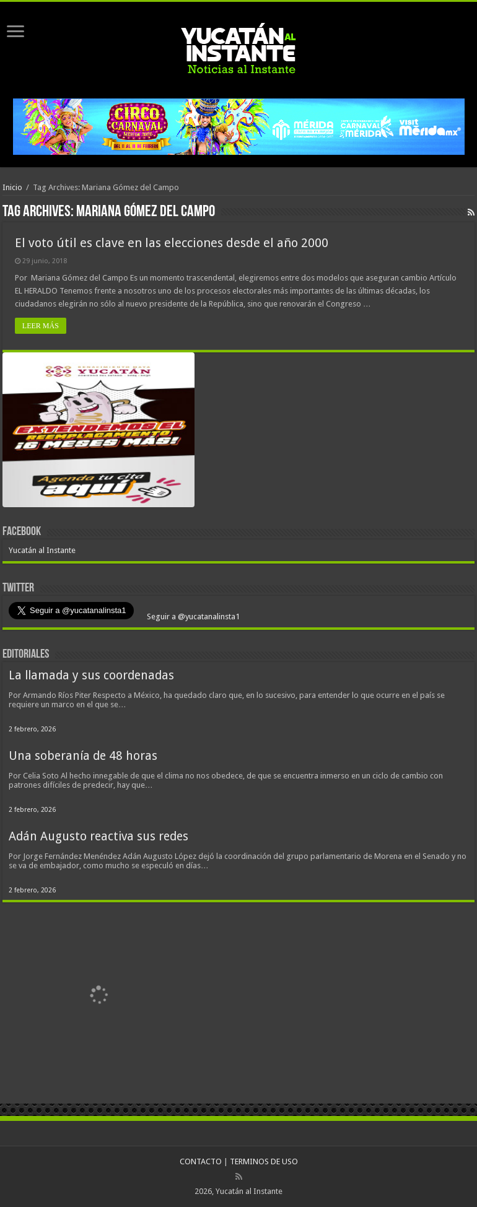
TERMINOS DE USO (264, 1161)
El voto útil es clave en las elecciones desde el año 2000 (171, 242)
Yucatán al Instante (42, 550)
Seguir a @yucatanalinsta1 (192, 616)
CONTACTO (201, 1161)
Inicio (12, 187)
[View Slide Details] (98, 432)
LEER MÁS (40, 325)
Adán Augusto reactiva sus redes (98, 836)
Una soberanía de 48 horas (83, 756)
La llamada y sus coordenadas (91, 675)
